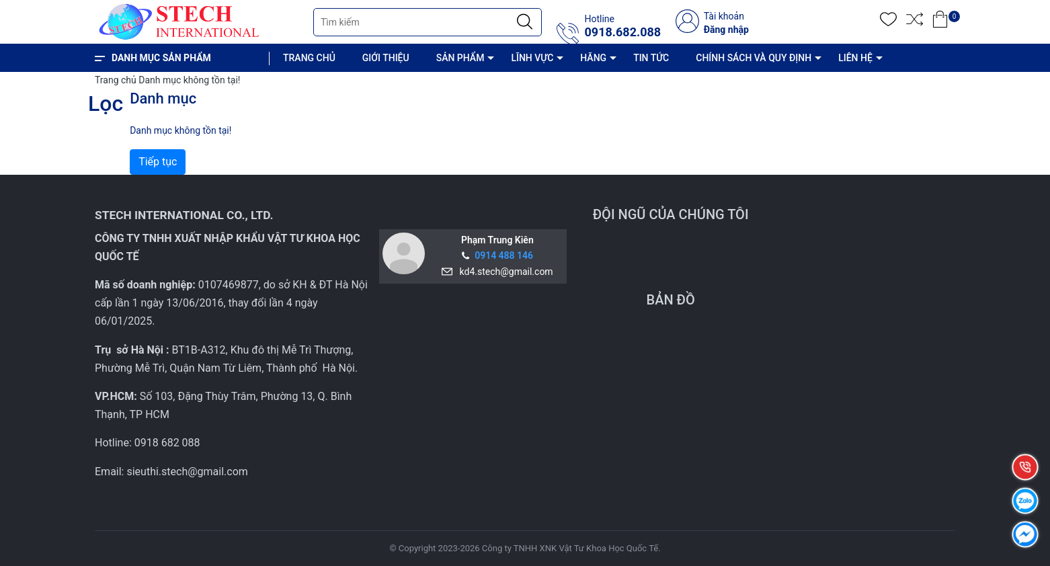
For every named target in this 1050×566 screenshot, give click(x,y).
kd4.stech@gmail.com (504, 271)
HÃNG (593, 57)
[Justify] (524, 22)
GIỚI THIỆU (385, 57)
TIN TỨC (651, 57)
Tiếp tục (157, 161)
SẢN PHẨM (460, 57)
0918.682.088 (622, 32)
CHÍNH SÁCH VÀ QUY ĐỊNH (753, 57)
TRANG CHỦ (309, 57)
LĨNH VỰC (532, 57)
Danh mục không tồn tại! (189, 80)
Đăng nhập (726, 29)
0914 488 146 (504, 255)
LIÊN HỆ (855, 57)
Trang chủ (115, 80)
